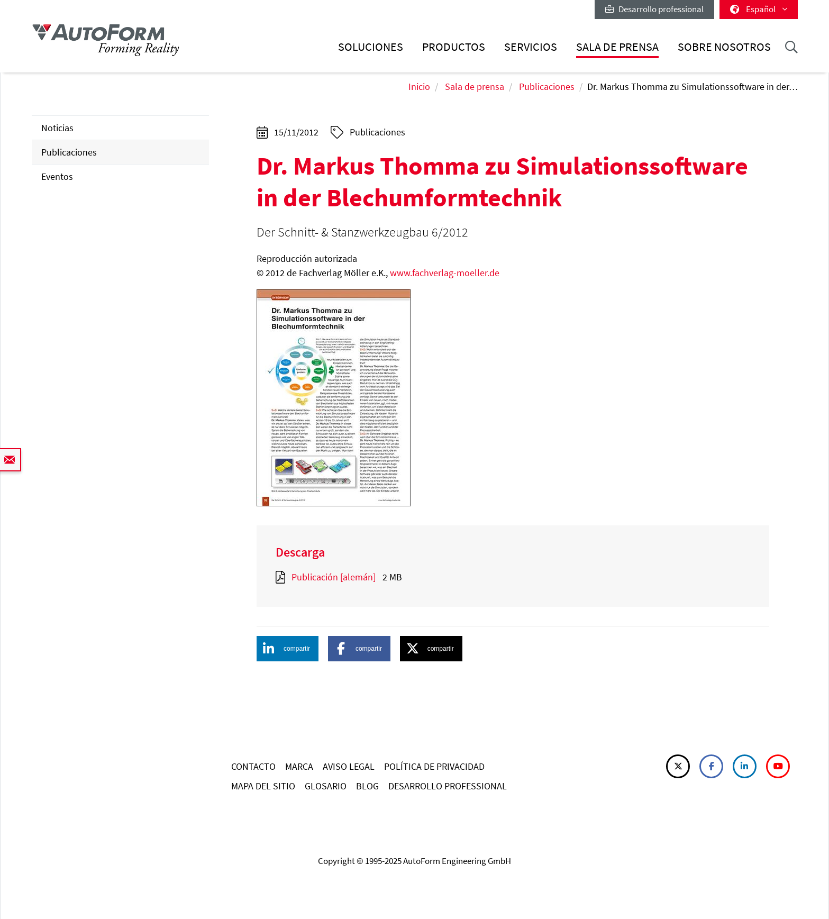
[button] (288, 648)
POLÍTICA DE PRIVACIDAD (434, 766)
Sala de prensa (617, 47)
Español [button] (758, 9)
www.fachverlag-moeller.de (444, 273)
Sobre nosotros (724, 47)
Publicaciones (547, 86)
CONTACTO (253, 766)
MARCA (299, 766)
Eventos (57, 176)
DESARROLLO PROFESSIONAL (447, 786)
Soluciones (370, 47)
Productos (453, 47)
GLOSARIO (326, 786)
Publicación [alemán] (333, 577)
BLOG (367, 786)
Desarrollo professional (654, 9)
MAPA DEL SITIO (263, 786)
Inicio (419, 86)
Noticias (57, 128)
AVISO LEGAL (349, 766)
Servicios (530, 47)
